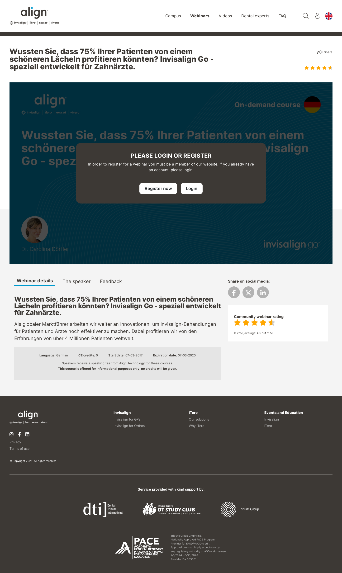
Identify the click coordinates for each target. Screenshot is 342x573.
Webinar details (35, 281)
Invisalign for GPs (127, 419)
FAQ (282, 16)
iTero (268, 426)
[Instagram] (12, 434)
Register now (158, 188)
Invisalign (271, 419)
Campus (173, 16)
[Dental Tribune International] (103, 509)
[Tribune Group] (240, 509)
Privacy (15, 442)
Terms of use (19, 448)
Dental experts (255, 16)
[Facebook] (19, 434)
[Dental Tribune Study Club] (172, 509)
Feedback (111, 281)
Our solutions (199, 419)
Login (191, 188)
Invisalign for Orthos (129, 426)
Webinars (199, 16)
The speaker (76, 281)
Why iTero (196, 426)
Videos (225, 16)
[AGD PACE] (139, 547)
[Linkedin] (27, 434)
